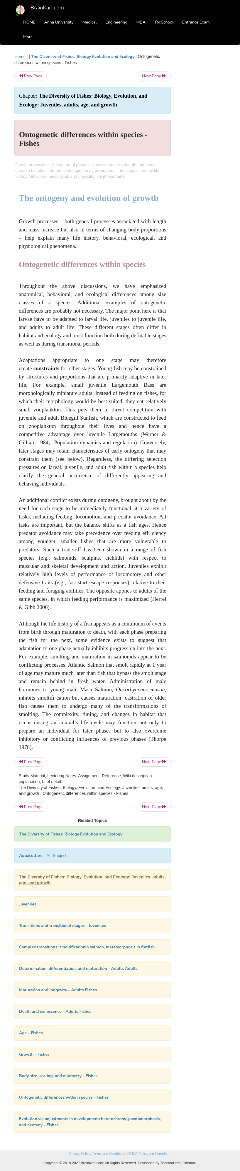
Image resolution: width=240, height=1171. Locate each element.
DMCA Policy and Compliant (149, 1153)
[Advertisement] (203, 142)
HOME (29, 22)
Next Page (154, 76)
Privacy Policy (79, 1153)
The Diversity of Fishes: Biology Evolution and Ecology (83, 56)
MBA (141, 22)
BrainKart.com (47, 7)
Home (20, 56)
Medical (89, 22)
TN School (163, 22)
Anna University (59, 22)
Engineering (117, 22)
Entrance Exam (196, 22)
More (28, 37)
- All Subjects (44, 855)
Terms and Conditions (108, 1153)
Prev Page (31, 76)
